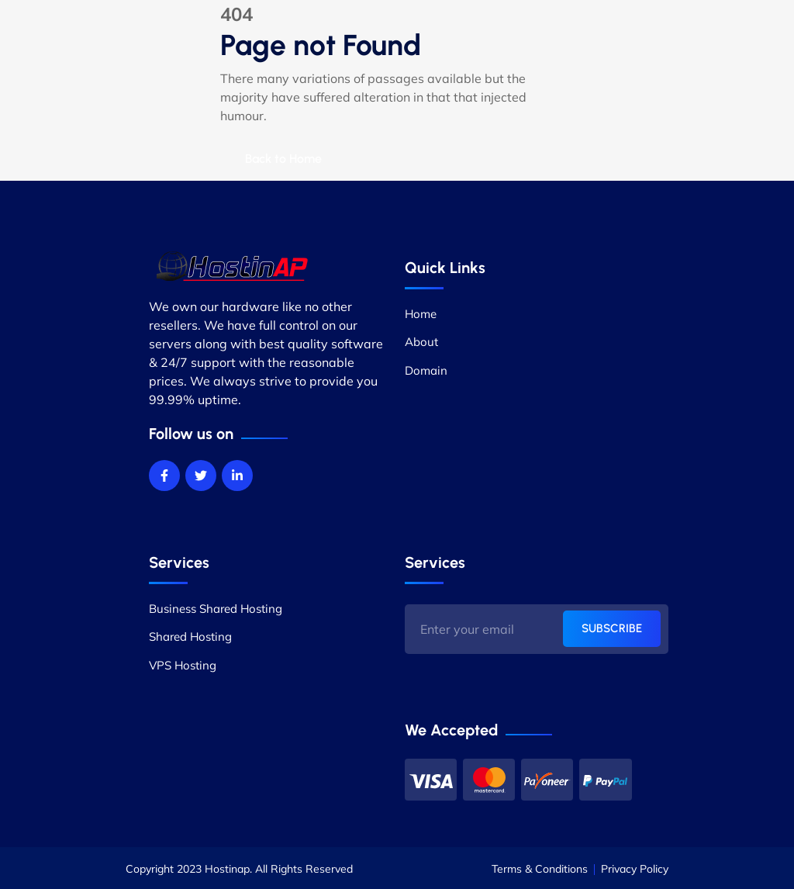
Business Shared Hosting (215, 608)
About (421, 341)
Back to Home (283, 158)
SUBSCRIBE (612, 628)
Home (421, 313)
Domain (426, 370)
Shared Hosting (190, 636)
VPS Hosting (182, 665)
